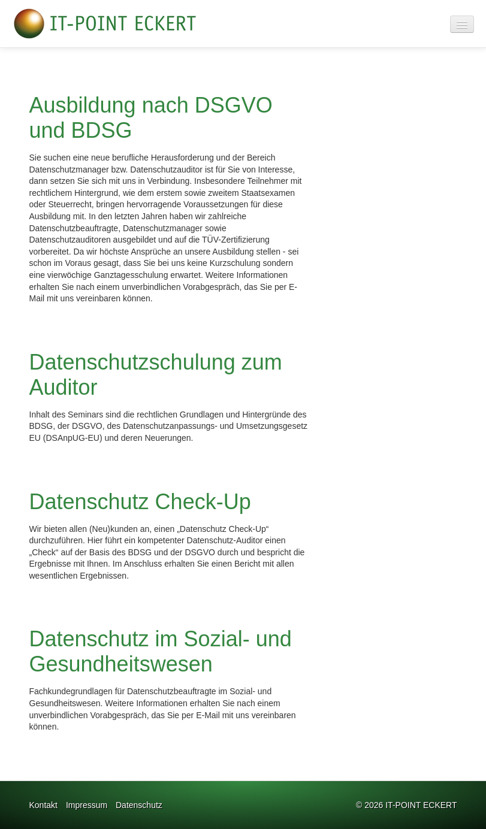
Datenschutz (139, 805)
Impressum (86, 805)
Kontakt (43, 805)
